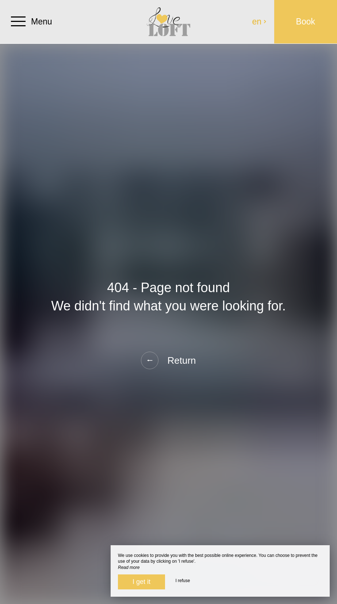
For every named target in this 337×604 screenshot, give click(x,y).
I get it (141, 581)
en (259, 21)
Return (168, 360)
